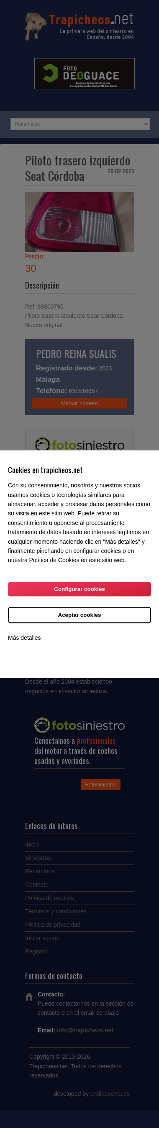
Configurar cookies (79, 589)
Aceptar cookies (79, 615)
